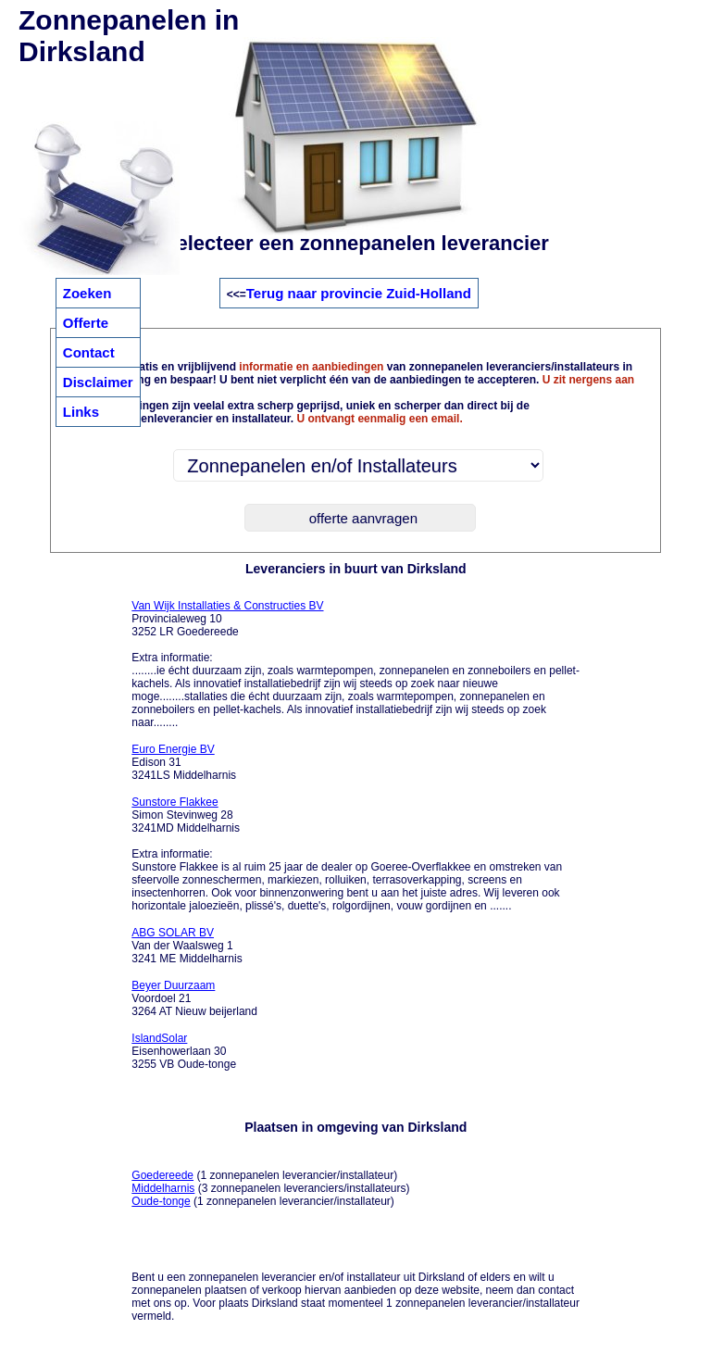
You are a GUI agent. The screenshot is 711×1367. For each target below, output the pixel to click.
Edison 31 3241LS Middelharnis (183, 762)
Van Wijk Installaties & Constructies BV (227, 605)
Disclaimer (98, 382)
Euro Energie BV (172, 749)
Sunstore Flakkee (174, 802)
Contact (89, 352)
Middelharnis (162, 1188)
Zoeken (87, 293)
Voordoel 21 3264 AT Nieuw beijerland (194, 998)
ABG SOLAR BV (172, 932)
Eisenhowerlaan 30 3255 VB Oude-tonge (183, 1051)
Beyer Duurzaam (173, 985)
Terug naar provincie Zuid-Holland (358, 293)
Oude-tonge (160, 1201)
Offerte (85, 323)
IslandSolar (159, 1038)
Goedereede (162, 1175)
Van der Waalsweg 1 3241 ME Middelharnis (186, 945)
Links (81, 412)
